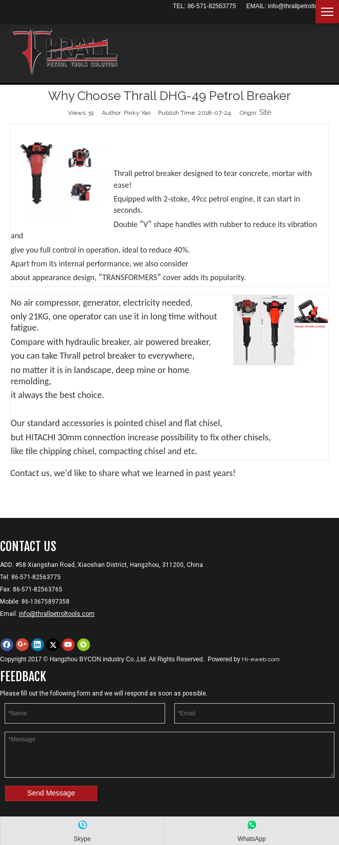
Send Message (51, 793)
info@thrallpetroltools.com (303, 6)
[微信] (83, 644)
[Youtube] (68, 644)
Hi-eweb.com (261, 659)
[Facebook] (7, 644)
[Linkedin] (37, 644)
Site (265, 112)
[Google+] (22, 644)
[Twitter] (53, 644)
